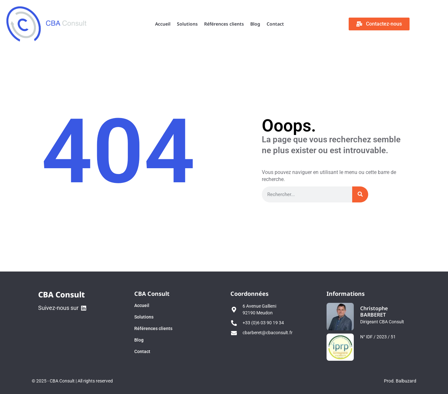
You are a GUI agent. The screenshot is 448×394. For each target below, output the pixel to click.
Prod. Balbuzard (400, 380)
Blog (255, 24)
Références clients (224, 24)
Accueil (162, 24)
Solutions (187, 24)
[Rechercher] (360, 194)
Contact (275, 24)
